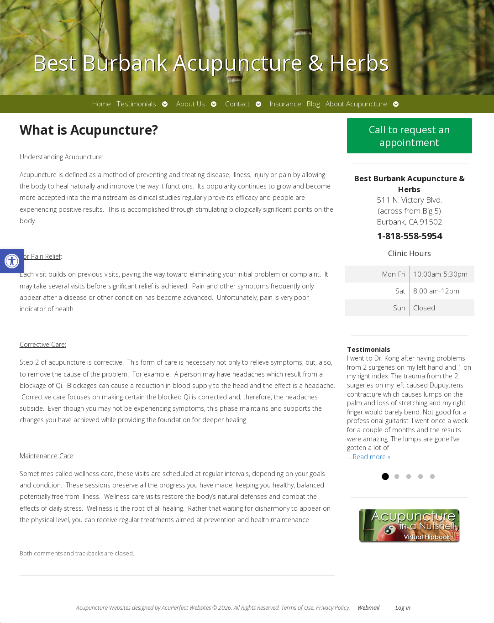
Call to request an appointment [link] (409, 136)
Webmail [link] (368, 608)
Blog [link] (313, 104)
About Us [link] (190, 104)
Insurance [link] (285, 104)
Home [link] (101, 104)
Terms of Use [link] (297, 608)
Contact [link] (237, 104)
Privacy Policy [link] (332, 608)
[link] (12, 261)
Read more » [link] (371, 456)
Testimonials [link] (136, 104)
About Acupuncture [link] (356, 104)
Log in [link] (402, 608)
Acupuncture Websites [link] (103, 608)
